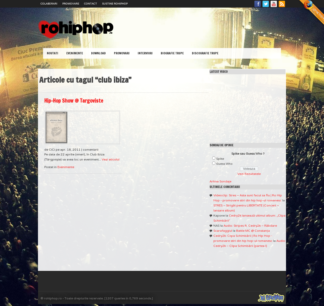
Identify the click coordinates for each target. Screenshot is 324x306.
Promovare (70, 3)
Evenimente (74, 53)
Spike (220, 158)
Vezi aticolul (110, 159)
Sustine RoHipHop (115, 3)
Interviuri (145, 53)
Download (98, 53)
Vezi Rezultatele (249, 174)
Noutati (52, 53)
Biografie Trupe (172, 53)
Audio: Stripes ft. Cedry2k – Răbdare (250, 225)
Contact (90, 3)
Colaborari (48, 3)
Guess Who (224, 164)
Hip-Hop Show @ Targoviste (73, 100)
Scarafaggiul (222, 230)
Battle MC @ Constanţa (253, 230)
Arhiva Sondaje (220, 181)
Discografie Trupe (205, 53)
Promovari (122, 53)
